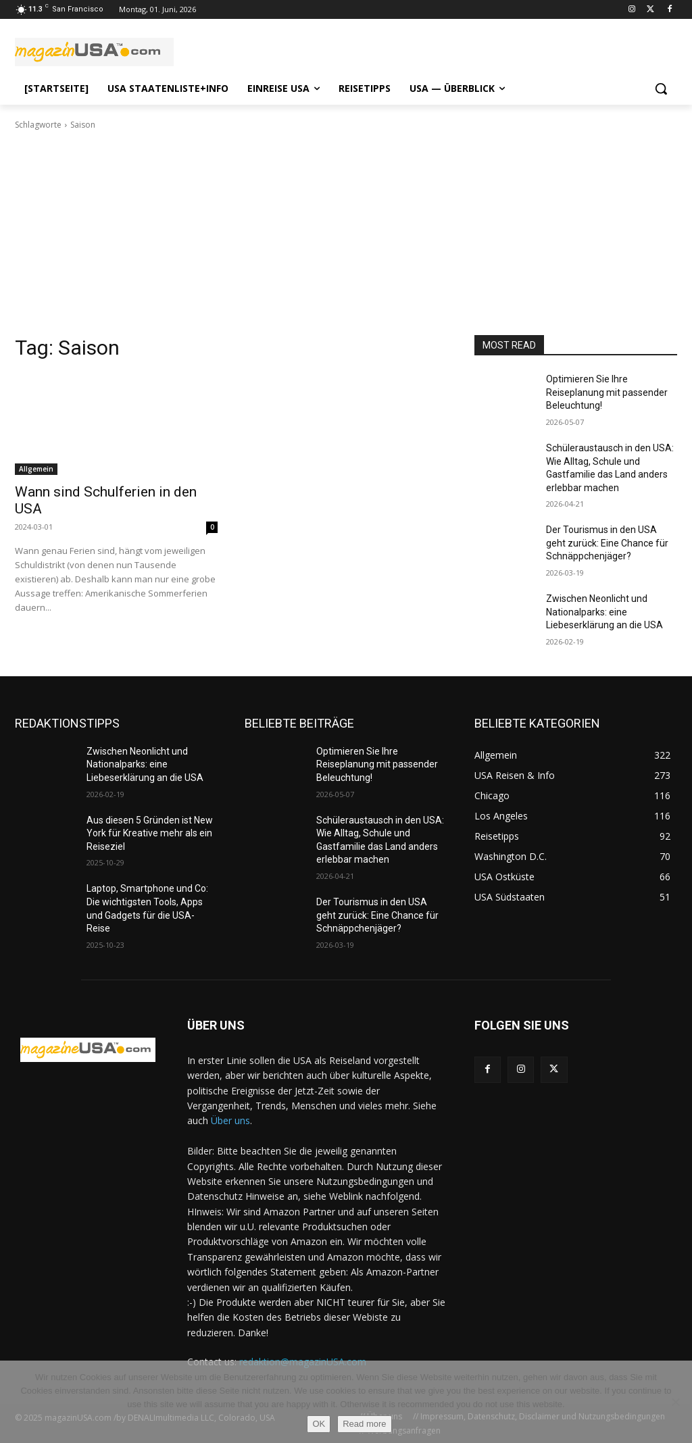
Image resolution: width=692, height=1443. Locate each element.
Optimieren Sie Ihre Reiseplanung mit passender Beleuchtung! (607, 392)
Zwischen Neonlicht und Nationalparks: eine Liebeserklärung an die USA (604, 611)
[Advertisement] (346, 233)
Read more (364, 1424)
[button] (661, 88)
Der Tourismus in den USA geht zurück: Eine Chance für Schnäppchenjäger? (607, 542)
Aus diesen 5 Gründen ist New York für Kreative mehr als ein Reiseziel (149, 833)
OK (318, 1424)
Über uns (230, 1120)
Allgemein (36, 469)
